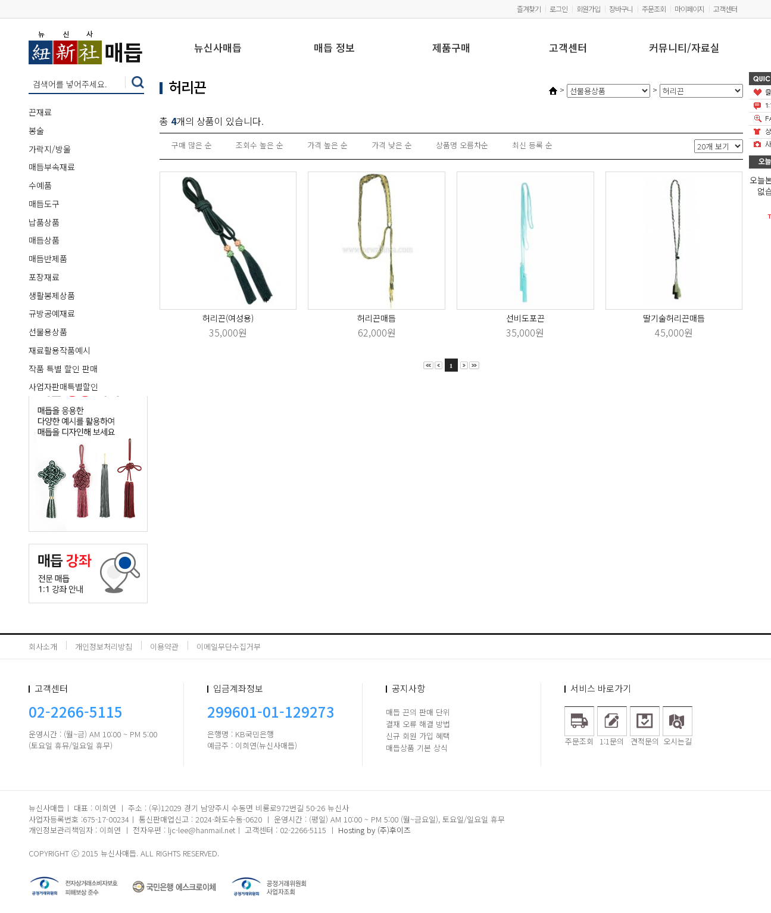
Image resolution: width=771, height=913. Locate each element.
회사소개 (43, 646)
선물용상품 (48, 332)
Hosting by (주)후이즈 (374, 830)
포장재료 (44, 277)
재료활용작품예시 (59, 350)
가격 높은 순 (327, 145)
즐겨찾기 (529, 9)
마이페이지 (689, 9)
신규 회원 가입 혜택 (418, 735)
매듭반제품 (48, 258)
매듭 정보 (334, 48)
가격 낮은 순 (392, 145)
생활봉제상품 (52, 295)
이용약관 (164, 646)
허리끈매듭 (376, 318)
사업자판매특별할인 (63, 386)
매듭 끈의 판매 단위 (418, 712)
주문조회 (654, 9)
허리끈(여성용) (228, 318)
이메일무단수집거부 (228, 646)
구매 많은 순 (191, 145)
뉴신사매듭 (218, 48)
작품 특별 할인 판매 (63, 369)
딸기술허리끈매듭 (674, 318)
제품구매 (451, 48)
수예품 (40, 185)
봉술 (36, 130)
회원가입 (588, 9)
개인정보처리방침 (103, 646)
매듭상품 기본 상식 (417, 747)
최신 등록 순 (532, 145)
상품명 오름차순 (462, 145)
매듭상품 (44, 240)
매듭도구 (44, 204)
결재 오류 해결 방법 (418, 724)
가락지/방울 (50, 149)
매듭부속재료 (52, 167)
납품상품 (44, 222)
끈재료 (40, 112)
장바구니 (621, 9)
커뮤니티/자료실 (684, 48)
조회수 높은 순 (259, 145)
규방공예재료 (52, 313)
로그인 (558, 9)
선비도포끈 (525, 318)
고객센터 (725, 9)
